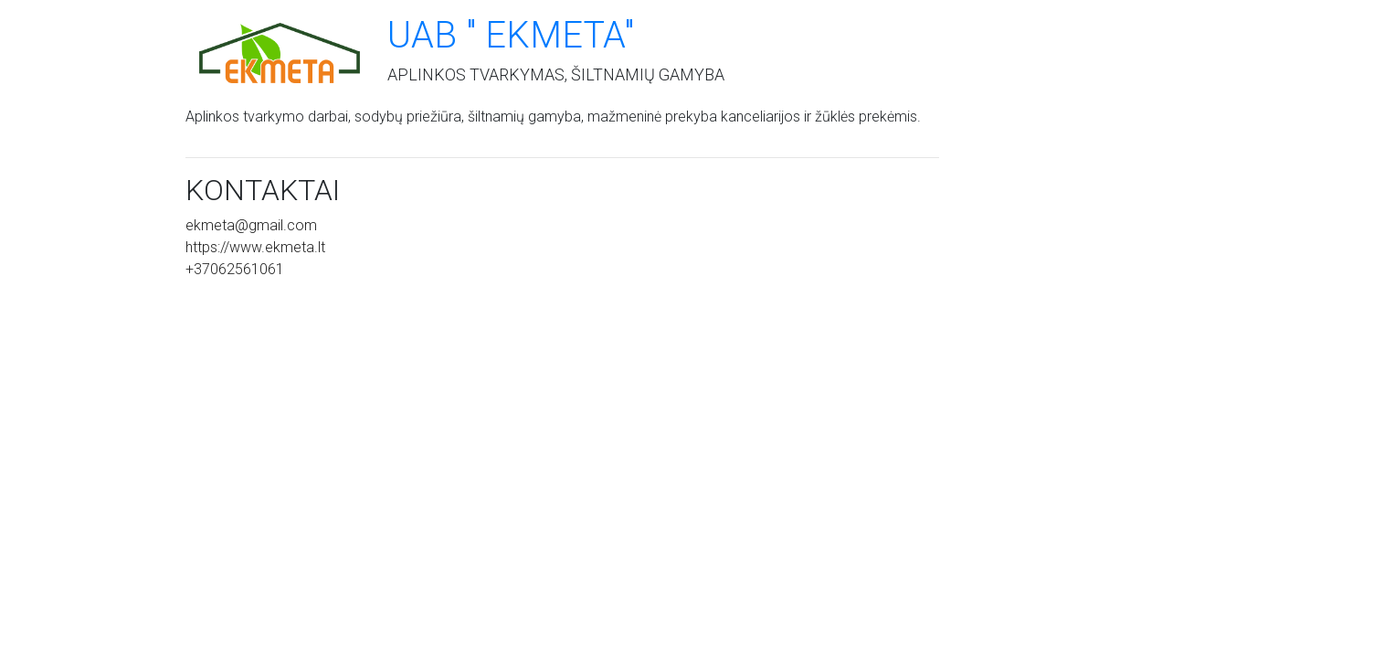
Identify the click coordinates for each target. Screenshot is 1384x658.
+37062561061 (234, 269)
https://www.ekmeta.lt (255, 247)
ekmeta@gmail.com (251, 225)
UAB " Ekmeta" (510, 35)
